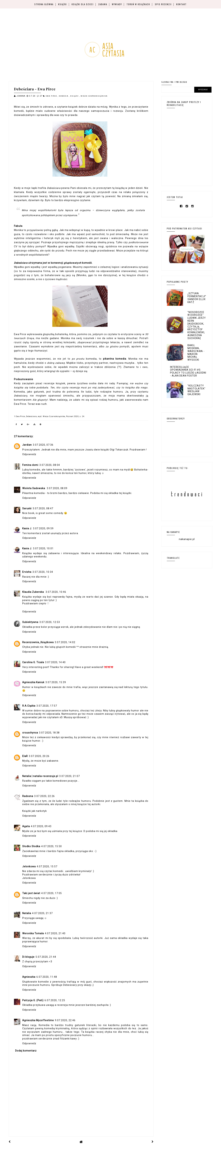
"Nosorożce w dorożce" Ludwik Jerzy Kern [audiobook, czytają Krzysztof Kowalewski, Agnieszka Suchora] (197, 325)
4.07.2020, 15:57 (47, 866)
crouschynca (30, 732)
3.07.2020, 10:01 (43, 548)
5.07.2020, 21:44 (46, 956)
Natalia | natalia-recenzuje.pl (40, 776)
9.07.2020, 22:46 (65, 1020)
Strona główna (44, 4)
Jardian (27, 444)
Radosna (27, 796)
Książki (62, 4)
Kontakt (181, 4)
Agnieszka (28, 976)
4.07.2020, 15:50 (51, 846)
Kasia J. (27, 528)
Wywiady (117, 4)
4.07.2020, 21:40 (55, 933)
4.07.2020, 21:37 (42, 913)
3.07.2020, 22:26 (44, 796)
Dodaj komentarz (26, 1050)
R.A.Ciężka (28, 705)
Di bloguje (28, 956)
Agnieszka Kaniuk (33, 682)
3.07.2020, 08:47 (43, 508)
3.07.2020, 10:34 (42, 572)
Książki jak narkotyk (34, 811)
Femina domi (30, 465)
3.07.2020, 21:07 (69, 776)
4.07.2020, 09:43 (41, 826)
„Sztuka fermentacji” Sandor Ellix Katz (197, 297)
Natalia (26, 913)
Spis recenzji (163, 4)
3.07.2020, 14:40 (55, 662)
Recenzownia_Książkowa (38, 642)
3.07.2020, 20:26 (39, 756)
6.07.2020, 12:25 (55, 1000)
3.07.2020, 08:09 (57, 488)
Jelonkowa (29, 866)
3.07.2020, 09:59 (43, 528)
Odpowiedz (29, 454)
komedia (64, 96)
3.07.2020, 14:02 (65, 642)
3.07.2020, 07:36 (43, 444)
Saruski (27, 508)
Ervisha (26, 572)
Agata (26, 826)
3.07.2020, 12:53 (49, 622)
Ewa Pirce (52, 96)
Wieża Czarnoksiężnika (94, 96)
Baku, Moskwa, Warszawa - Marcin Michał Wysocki (196, 352)
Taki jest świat (31, 893)
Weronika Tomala (33, 933)
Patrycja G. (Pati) (33, 1000)
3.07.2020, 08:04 (49, 465)
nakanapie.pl (187, 539)
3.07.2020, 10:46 (56, 592)
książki (74, 96)
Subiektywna (30, 622)
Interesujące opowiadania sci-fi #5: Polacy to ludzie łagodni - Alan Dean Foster (188, 371)
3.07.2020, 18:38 (49, 732)
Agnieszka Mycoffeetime (38, 1020)
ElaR (25, 756)
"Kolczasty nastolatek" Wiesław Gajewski (196, 390)
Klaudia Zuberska (33, 592)
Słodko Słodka (31, 846)
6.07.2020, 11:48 (46, 976)
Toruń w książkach (138, 4)
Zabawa (102, 4)
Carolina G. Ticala (33, 662)
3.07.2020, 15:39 (55, 682)
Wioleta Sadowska (34, 488)
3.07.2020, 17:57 (46, 705)
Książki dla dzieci (83, 4)
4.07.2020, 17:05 (51, 893)
